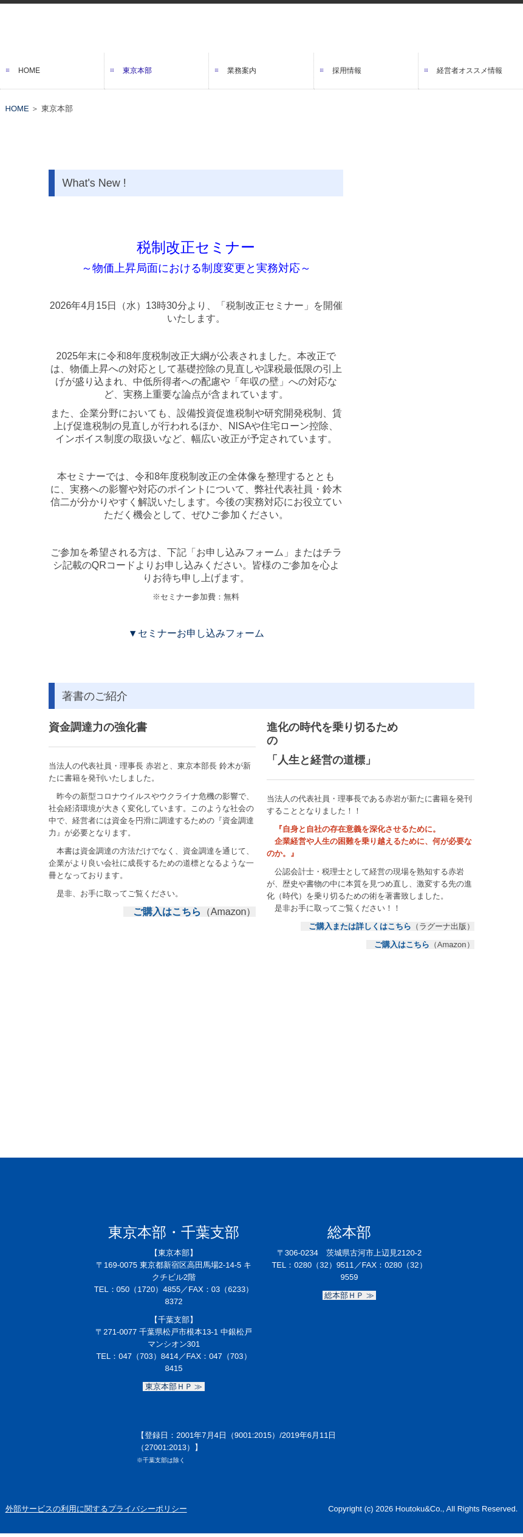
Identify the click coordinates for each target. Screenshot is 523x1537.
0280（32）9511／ (327, 1264)
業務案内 (241, 70)
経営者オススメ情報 (469, 70)
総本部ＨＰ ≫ (350, 1295)
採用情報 (346, 70)
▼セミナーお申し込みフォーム (196, 633)
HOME (29, 70)
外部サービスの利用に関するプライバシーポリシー (96, 1508)
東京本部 (137, 70)
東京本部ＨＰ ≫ (174, 1386)
